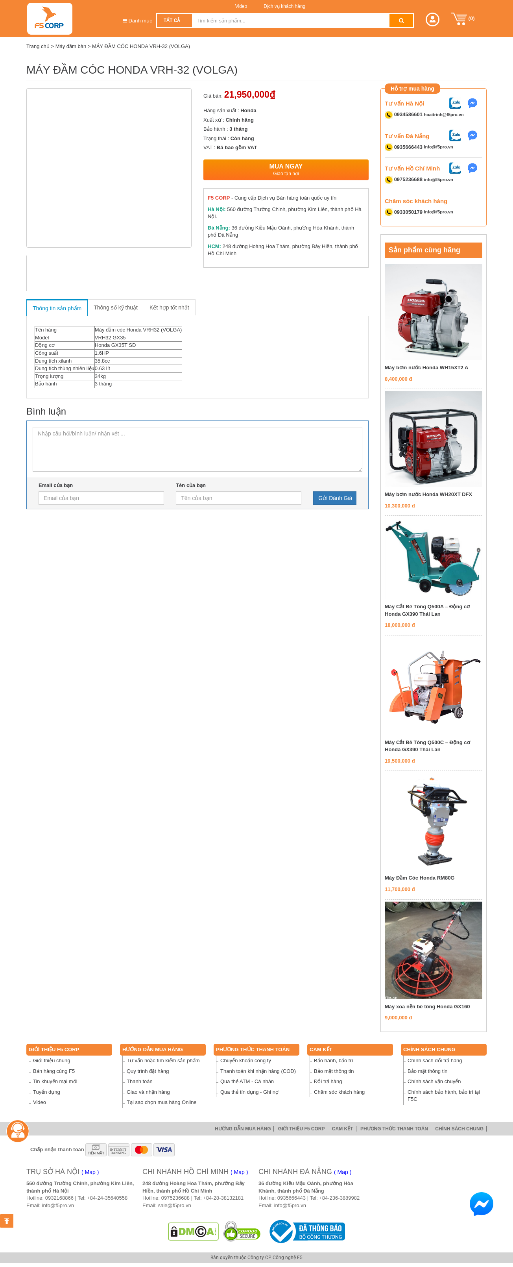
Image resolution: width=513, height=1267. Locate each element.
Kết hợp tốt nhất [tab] (169, 307)
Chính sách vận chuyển (434, 1081)
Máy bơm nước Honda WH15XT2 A (426, 367)
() (463, 19)
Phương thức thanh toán (253, 1049)
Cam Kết (321, 1049)
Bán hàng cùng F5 (54, 1071)
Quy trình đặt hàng (148, 1071)
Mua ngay (286, 170)
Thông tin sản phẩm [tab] (57, 308)
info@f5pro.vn (438, 147)
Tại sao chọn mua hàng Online (162, 1102)
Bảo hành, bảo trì (333, 1060)
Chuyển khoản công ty (245, 1060)
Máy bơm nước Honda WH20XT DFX (428, 494)
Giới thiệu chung (51, 1060)
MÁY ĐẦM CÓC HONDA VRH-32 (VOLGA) (141, 46)
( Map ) (90, 1172)
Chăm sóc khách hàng (339, 1092)
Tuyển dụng (46, 1092)
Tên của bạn (191, 485)
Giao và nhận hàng (148, 1092)
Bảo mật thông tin (334, 1071)
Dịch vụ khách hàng (283, 6)
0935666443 (291, 1198)
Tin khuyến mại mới (55, 1081)
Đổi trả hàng (328, 1081)
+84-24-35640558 (107, 1198)
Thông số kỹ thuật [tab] (116, 307)
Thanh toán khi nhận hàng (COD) (258, 1071)
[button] (432, 19)
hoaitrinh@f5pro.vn (444, 114)
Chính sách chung (429, 1049)
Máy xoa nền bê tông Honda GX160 (427, 1007)
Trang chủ (38, 46)
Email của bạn (56, 485)
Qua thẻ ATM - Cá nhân (247, 1081)
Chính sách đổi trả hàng (435, 1060)
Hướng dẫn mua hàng (152, 1049)
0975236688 (175, 1198)
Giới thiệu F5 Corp (54, 1049)
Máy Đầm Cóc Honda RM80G (419, 878)
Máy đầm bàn (71, 46)
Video (241, 6)
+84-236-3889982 (339, 1198)
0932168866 (59, 1198)
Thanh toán (140, 1081)
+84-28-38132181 (223, 1198)
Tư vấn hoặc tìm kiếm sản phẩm (163, 1060)
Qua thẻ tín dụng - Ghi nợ (249, 1092)
